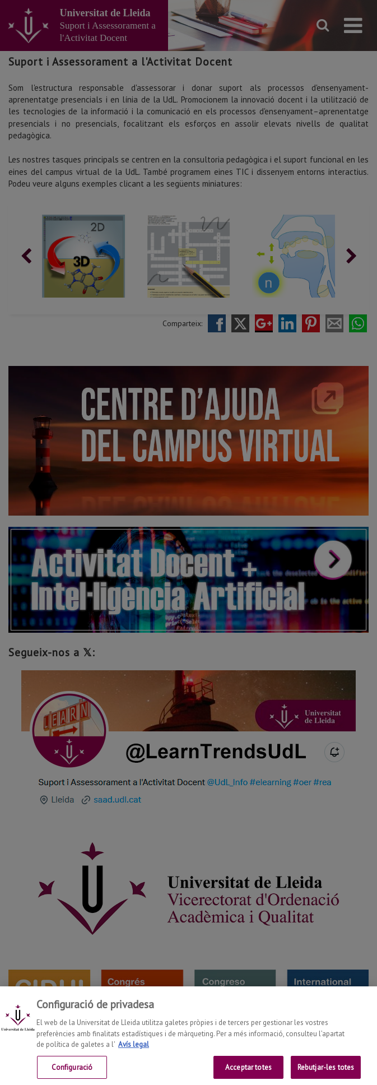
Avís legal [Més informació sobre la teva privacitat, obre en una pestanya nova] (133, 1053)
